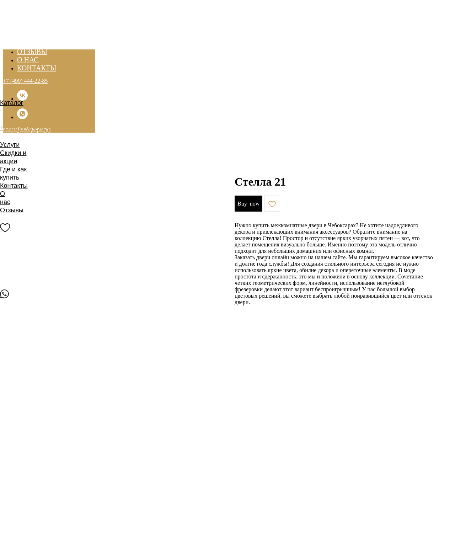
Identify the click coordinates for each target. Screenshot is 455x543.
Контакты (14, 185)
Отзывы (11, 210)
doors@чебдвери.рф (30, 136)
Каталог (11, 102)
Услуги (10, 144)
